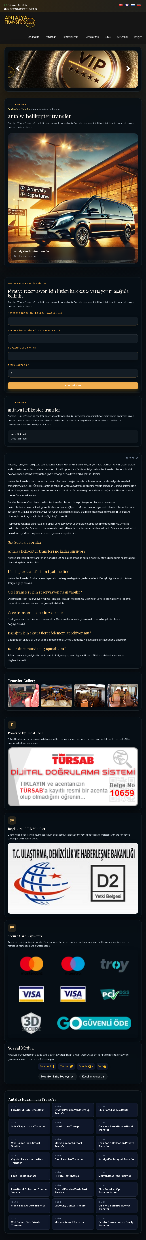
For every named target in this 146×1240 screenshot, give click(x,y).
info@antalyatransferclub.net (20, 8)
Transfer (25, 109)
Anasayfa (33, 37)
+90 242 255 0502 (15, 5)
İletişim (138, 37)
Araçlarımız (92, 37)
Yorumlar (50, 37)
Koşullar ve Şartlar (93, 1076)
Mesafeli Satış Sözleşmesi (57, 1076)
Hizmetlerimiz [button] (71, 37)
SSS (108, 37)
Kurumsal (122, 37)
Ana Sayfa (13, 109)
